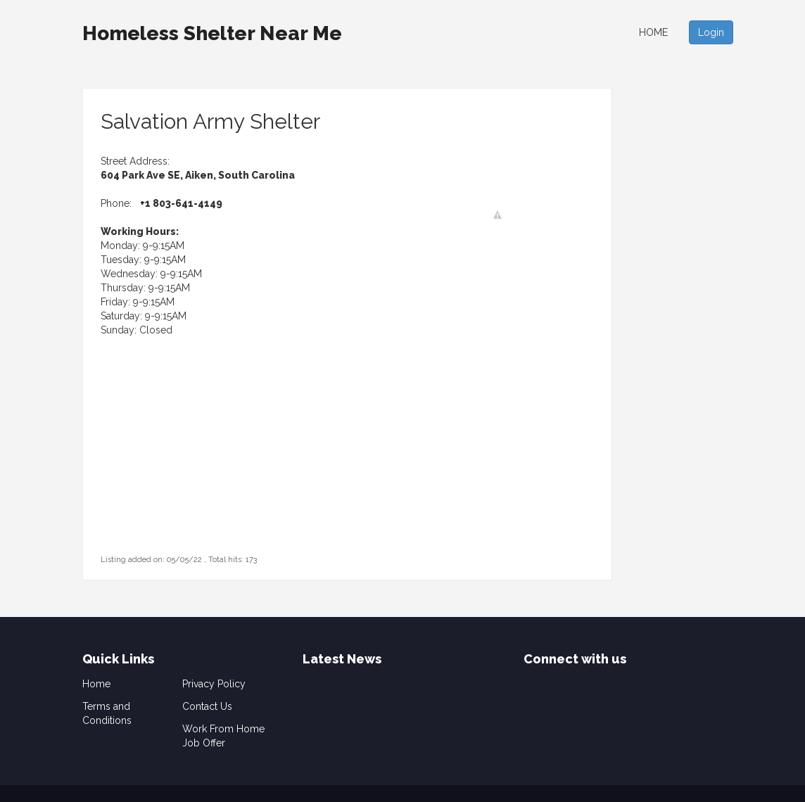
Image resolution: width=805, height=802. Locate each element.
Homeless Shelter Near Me (212, 33)
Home (653, 32)
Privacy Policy (214, 683)
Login (711, 32)
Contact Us (207, 706)
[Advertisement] (189, 463)
